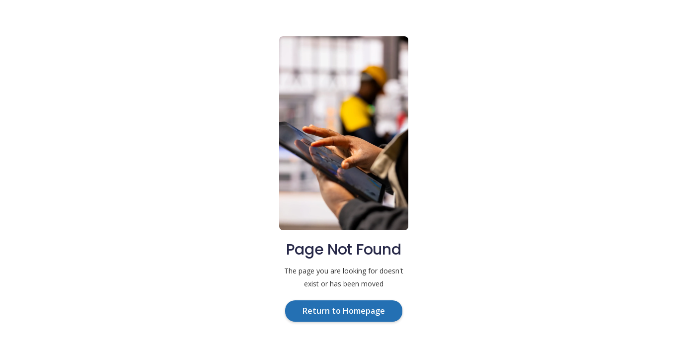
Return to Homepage (344, 310)
